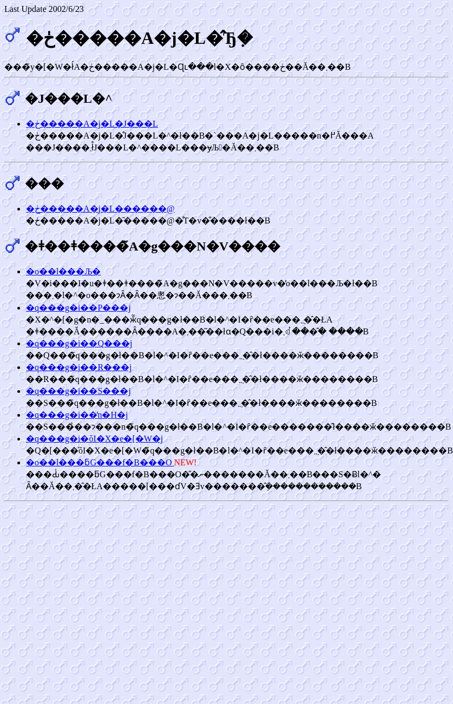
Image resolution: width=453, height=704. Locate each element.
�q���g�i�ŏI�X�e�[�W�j (94, 438)
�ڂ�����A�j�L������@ (100, 208)
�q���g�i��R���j (79, 367)
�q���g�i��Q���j (79, 343)
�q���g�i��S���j (78, 391)
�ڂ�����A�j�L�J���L (92, 123)
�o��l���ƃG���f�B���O (100, 462)
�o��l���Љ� (63, 271)
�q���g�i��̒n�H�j (77, 414)
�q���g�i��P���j (78, 307)
